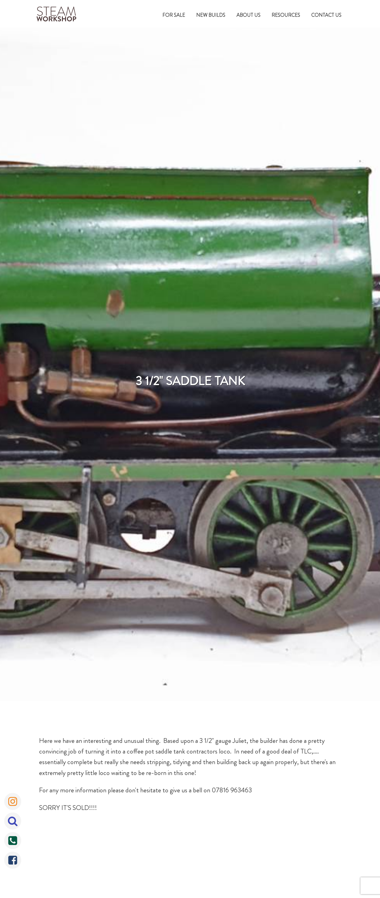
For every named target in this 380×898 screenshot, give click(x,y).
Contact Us (326, 15)
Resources (286, 15)
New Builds (210, 15)
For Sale (173, 15)
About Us (248, 15)
